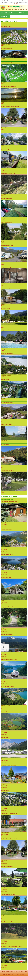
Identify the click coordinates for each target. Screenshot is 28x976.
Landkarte (4, 16)
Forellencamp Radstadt (6, 48)
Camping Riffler (5, 444)
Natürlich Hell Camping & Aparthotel (9, 132)
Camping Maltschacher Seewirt (8, 86)
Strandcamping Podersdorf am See (9, 813)
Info (14, 971)
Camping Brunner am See (7, 554)
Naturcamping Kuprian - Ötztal (8, 173)
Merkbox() (21, 13)
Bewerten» (4, 526)
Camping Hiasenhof (5, 712)
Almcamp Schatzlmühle (6, 62)
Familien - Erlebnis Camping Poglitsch (10, 106)
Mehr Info (16, 3)
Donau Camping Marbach (7, 353)
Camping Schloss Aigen (6, 198)
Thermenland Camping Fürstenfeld (9, 501)
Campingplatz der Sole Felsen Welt (9, 607)
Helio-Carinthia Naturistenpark (8, 922)
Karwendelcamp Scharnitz (7, 245)
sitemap (9, 973)
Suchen (11, 13)
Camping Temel (5, 737)
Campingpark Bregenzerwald (8, 894)
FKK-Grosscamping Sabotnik (7, 686)
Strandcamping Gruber (6, 424)
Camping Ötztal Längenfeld (7, 267)
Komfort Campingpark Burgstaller (9, 659)
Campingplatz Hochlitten (7, 866)
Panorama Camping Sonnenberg (8, 765)
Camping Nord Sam (5, 330)
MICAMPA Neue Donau (6, 222)
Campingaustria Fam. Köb (7, 402)
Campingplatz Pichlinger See (7, 470)
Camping (3, 971)
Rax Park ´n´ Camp (5, 288)
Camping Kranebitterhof (7, 634)
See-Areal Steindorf (5, 308)
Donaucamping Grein (6, 577)
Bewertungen (9, 971)
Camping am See (5, 790)
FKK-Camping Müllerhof (6, 26)
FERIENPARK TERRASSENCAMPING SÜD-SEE (11, 946)
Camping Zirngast (5, 379)
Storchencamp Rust (5, 150)
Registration (24, 971)
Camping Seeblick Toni (6, 529)
